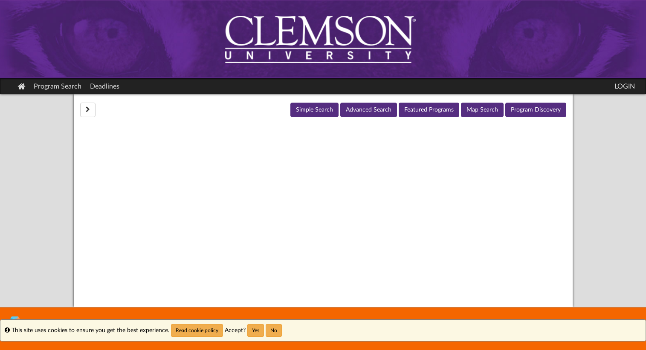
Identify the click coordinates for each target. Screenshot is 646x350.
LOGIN (624, 86)
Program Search (57, 86)
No (273, 330)
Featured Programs (429, 110)
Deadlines (104, 86)
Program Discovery (536, 110)
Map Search (482, 110)
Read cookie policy (197, 330)
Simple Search (314, 110)
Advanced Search (368, 110)
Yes (255, 330)
